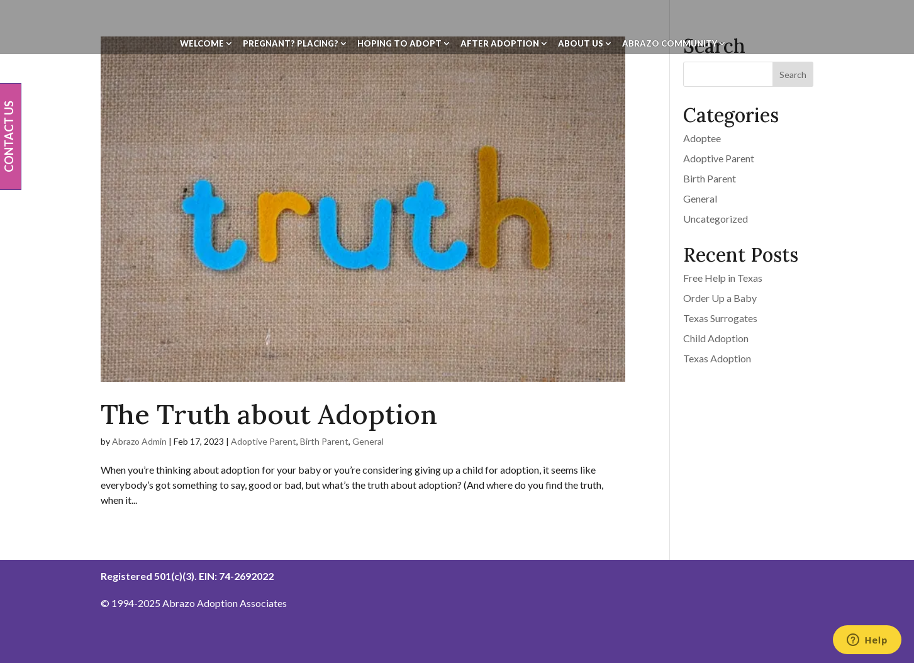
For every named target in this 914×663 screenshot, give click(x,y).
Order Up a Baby (720, 298)
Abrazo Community (669, 43)
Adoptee (702, 138)
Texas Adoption (717, 358)
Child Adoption (716, 338)
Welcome (202, 43)
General (368, 441)
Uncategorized (715, 219)
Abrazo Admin (139, 441)
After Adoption (499, 43)
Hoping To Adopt (399, 43)
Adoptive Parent (263, 441)
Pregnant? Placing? (290, 43)
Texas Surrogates (720, 318)
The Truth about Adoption (269, 414)
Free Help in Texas (722, 278)
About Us (580, 43)
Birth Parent (324, 441)
